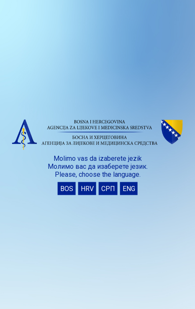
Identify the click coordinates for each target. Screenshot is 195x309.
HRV (87, 188)
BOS (66, 188)
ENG (129, 188)
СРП (108, 188)
